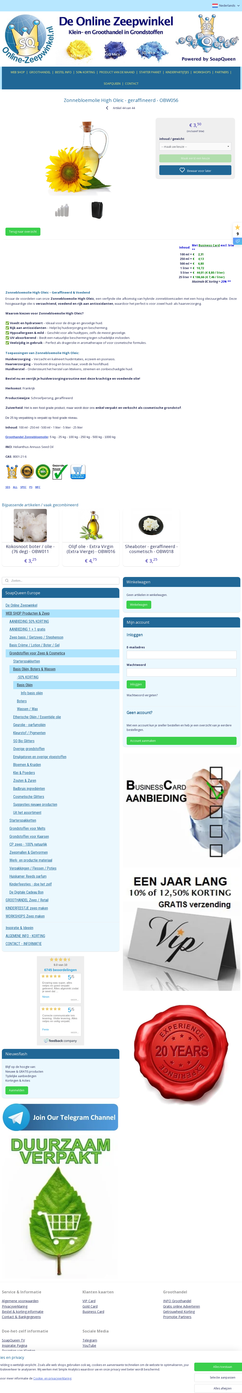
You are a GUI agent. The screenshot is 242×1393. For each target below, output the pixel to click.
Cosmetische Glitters (28, 796)
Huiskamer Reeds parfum (28, 876)
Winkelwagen (138, 605)
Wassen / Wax (27, 709)
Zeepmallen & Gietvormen (28, 852)
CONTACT (131, 84)
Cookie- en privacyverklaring (67, 1383)
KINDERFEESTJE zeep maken (27, 908)
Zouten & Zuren (24, 780)
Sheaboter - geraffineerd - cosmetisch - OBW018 (151, 549)
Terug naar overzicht (23, 232)
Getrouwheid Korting (179, 1311)
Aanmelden (16, 1090)
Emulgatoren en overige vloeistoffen (39, 757)
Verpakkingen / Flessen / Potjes (32, 868)
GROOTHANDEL (40, 72)
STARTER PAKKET (150, 72)
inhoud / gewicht (171, 139)
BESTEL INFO (63, 72)
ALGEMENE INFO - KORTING (25, 936)
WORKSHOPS (202, 72)
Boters (22, 701)
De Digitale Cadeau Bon (26, 892)
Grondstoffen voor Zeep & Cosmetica (37, 653)
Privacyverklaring (14, 1306)
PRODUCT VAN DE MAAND (117, 72)
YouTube (89, 1345)
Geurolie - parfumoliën (29, 725)
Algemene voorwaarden (20, 1301)
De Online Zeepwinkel (21, 605)
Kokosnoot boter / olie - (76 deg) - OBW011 (30, 549)
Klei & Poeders (24, 772)
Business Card (93, 1311)
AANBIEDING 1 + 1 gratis (27, 629)
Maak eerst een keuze (195, 158)
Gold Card (90, 1306)
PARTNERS (222, 72)
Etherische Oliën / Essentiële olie (37, 717)
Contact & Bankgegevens (21, 1317)
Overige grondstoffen (29, 749)
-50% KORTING (28, 677)
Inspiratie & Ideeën (19, 928)
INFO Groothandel (177, 1301)
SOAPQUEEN (112, 84)
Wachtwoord (136, 665)
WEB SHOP (18, 72)
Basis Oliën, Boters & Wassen (34, 669)
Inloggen (136, 684)
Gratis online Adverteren (181, 1306)
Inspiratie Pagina (14, 1345)
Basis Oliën (25, 685)
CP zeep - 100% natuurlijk (28, 844)
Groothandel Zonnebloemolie (26, 437)
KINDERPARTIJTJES (177, 72)
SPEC (23, 487)
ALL (15, 487)
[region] (90, 1377)
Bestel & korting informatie (22, 1311)
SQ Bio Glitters (24, 741)
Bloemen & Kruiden (27, 764)
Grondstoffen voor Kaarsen (29, 836)
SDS (7, 487)
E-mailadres (136, 647)
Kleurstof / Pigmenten (29, 733)
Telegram (89, 1340)
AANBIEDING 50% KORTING (29, 621)
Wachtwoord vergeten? (142, 695)
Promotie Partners (177, 1317)
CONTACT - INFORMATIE (24, 943)
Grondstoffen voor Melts (27, 828)
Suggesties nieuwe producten (35, 804)
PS (30, 487)
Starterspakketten (26, 661)
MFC (37, 487)
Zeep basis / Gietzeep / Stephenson (36, 637)
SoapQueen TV (13, 1340)
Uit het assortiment (27, 812)
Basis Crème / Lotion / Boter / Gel (34, 645)
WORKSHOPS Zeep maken (25, 916)
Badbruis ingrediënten (29, 788)
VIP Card (88, 1301)
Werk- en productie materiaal (30, 860)
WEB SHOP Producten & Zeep (28, 613)
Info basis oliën (32, 693)
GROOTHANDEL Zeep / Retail (27, 900)
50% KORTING (85, 72)
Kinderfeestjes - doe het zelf (30, 884)
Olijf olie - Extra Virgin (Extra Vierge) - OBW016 (91, 549)
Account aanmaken (143, 741)
